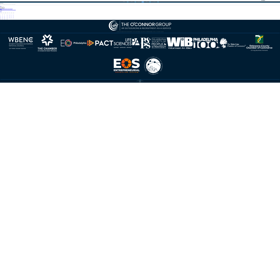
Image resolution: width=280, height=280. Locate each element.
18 (62, 119)
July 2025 (8, 74)
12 (72, 114)
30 (29, 130)
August (7, 95)
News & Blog (105, 177)
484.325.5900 (141, 256)
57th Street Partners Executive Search (181, 160)
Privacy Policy (140, 271)
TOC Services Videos (169, 177)
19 (72, 119)
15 (15, 119)
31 (47, 130)
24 (47, 125)
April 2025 (82, 68)
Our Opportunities (179, 169)
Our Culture (83, 169)
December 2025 (124, 80)
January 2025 (12, 68)
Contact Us (224, 7)
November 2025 (94, 80)
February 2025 (37, 68)
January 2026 (150, 80)
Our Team (63, 169)
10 (47, 114)
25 (62, 125)
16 (29, 119)
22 (15, 125)
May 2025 (101, 68)
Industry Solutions (136, 169)
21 (2, 125)
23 (29, 125)
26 (72, 125)
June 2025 (119, 68)
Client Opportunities (209, 169)
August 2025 (12, 80)
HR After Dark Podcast (134, 177)
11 (62, 114)
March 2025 (61, 68)
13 (86, 114)
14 (2, 119)
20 (86, 119)
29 (15, 130)
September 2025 (39, 80)
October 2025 (67, 80)
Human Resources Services (90, 160)
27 (86, 125)
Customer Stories (107, 169)
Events (158, 169)
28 (2, 130)
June (5, 54)
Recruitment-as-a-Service (132, 160)
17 (47, 119)
